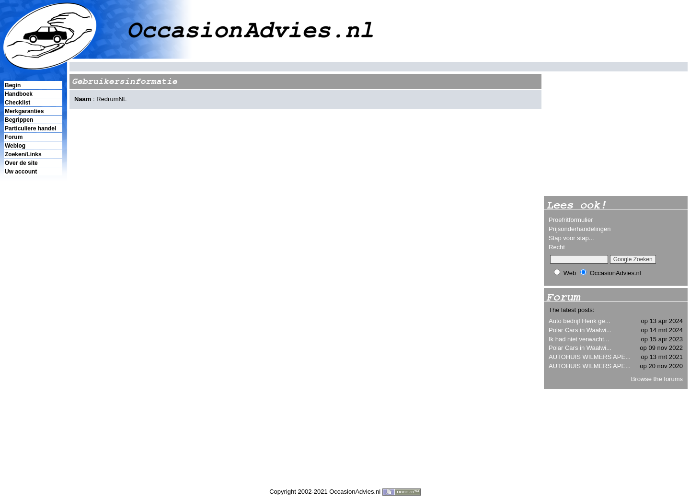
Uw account (21, 171)
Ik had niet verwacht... (579, 339)
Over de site (21, 163)
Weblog (15, 145)
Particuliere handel (30, 128)
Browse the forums (657, 379)
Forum (14, 137)
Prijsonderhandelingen (579, 228)
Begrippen (19, 119)
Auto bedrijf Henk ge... (579, 321)
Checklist (17, 102)
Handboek (19, 94)
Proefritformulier (571, 219)
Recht (557, 247)
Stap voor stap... (571, 238)
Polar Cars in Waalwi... (580, 330)
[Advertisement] (32, 341)
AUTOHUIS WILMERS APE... (590, 356)
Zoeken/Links (23, 154)
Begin (13, 85)
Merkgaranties (24, 111)
